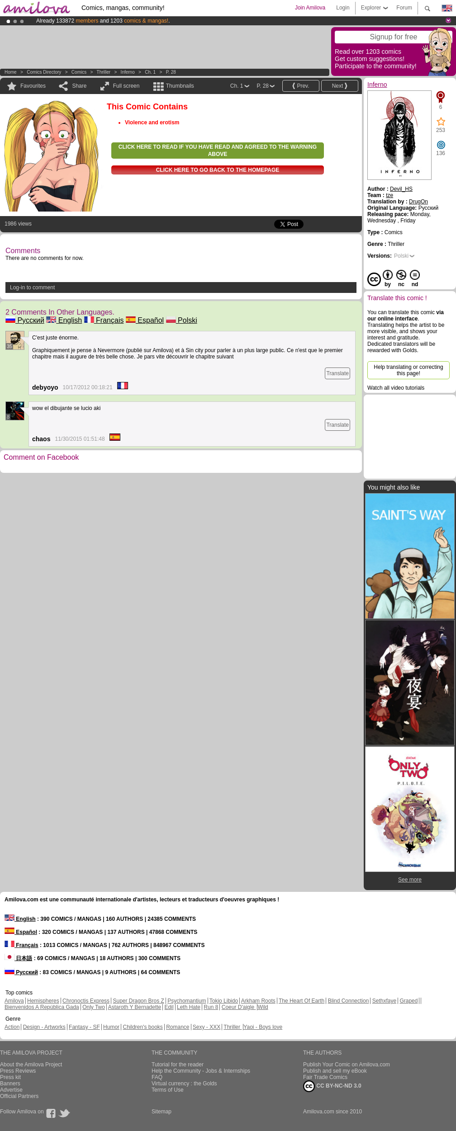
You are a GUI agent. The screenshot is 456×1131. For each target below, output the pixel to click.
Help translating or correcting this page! (408, 370)
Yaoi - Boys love (262, 1027)
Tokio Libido (223, 1001)
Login (342, 8)
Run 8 (211, 1007)
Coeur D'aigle (239, 1007)
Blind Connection (348, 1001)
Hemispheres (43, 1001)
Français (104, 320)
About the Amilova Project (31, 1064)
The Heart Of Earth (301, 1001)
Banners (10, 1083)
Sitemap (161, 1111)
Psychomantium (186, 1001)
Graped (408, 1001)
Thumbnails (180, 86)
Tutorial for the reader (178, 1064)
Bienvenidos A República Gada (42, 1007)
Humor (111, 1027)
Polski (181, 320)
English (64, 320)
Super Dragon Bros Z (138, 1001)
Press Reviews (18, 1071)
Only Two (93, 1007)
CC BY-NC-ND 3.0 (332, 1086)
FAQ (157, 1077)
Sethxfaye (384, 1001)
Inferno (128, 72)
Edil (169, 1007)
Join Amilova (310, 8)
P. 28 (171, 72)
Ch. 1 (150, 72)
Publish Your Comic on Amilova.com (346, 1064)
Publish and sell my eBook (335, 1071)
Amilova (14, 1001)
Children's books (142, 1027)
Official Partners (19, 1096)
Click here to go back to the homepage (218, 170)
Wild (262, 1007)
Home (11, 72)
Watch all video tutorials (395, 388)
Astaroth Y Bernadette (135, 1007)
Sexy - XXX (206, 1027)
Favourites (33, 86)
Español (145, 320)
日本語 (18, 958)
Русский (24, 320)
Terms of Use (168, 1090)
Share (79, 86)
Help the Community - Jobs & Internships (201, 1071)
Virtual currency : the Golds (184, 1083)
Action (12, 1027)
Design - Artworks (44, 1027)
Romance (177, 1027)
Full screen (126, 86)
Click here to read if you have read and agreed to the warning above (218, 150)
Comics (78, 72)
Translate (337, 373)
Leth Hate (188, 1007)
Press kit (10, 1077)
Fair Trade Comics (325, 1077)
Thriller (104, 72)
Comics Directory (44, 72)
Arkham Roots (258, 1001)
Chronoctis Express (85, 1001)
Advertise (11, 1090)
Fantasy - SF (84, 1027)
